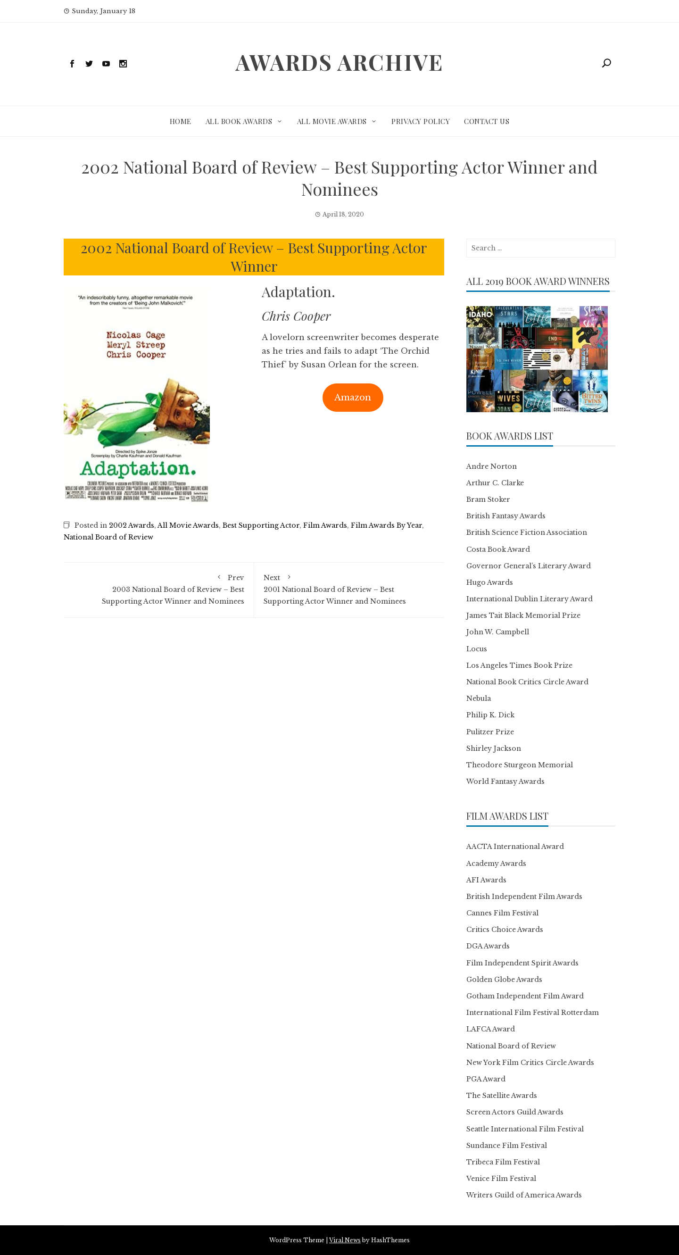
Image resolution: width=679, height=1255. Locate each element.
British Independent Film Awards (524, 896)
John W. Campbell (497, 632)
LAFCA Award (490, 1029)
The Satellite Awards (501, 1095)
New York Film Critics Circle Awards (530, 1062)
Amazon (352, 397)
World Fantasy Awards (505, 781)
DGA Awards (488, 946)
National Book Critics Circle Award (527, 682)
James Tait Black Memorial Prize (523, 615)
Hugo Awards (489, 582)
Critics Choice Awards (504, 929)
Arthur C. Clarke (495, 483)
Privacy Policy (420, 121)
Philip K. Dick (490, 715)
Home (180, 121)
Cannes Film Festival (502, 913)
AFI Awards (486, 880)
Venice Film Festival (501, 1178)
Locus (476, 649)
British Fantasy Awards (506, 516)
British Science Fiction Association (526, 532)
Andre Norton (491, 466)
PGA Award (485, 1079)
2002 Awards (131, 525)
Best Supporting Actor (261, 525)
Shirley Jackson (493, 748)
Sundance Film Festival (506, 1145)
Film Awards (325, 525)
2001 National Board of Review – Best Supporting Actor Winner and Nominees (349, 589)
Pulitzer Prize (490, 732)
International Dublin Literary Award (529, 599)
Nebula (478, 698)
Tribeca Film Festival (503, 1162)
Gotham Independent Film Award (525, 996)
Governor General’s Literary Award (528, 566)
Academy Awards (496, 863)
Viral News (345, 1240)
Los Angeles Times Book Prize (519, 665)
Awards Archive (339, 61)
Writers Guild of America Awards (524, 1195)
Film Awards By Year (386, 525)
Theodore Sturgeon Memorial (519, 765)
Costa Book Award (498, 549)
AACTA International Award (515, 846)
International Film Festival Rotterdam (532, 1012)
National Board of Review (108, 537)
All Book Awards (239, 121)
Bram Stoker (488, 499)
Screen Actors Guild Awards (514, 1112)
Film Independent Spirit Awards (522, 963)
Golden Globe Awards (504, 979)
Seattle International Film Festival (525, 1129)
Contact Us (486, 121)
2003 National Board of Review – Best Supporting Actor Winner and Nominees (158, 589)
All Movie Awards (332, 121)
